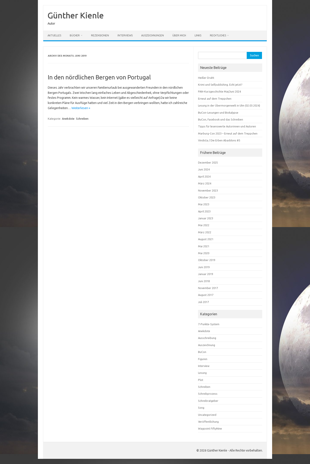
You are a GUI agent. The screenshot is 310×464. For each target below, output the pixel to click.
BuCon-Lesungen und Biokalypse (218, 112)
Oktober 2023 (206, 197)
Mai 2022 (203, 225)
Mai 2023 (203, 204)
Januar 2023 (205, 218)
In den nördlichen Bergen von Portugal (99, 77)
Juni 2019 (204, 267)
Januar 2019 (205, 273)
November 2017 (208, 287)
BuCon (202, 351)
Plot (200, 379)
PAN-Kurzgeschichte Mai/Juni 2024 (219, 91)
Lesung (202, 372)
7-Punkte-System (208, 324)
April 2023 (204, 211)
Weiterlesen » (80, 108)
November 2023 (208, 190)
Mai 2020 (203, 253)
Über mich (179, 35)
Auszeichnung (206, 344)
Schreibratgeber (208, 400)
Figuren (202, 358)
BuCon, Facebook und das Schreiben (220, 119)
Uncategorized (207, 414)
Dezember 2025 (208, 162)
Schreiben (82, 118)
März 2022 (204, 232)
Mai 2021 (203, 246)
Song (201, 407)
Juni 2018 (204, 281)
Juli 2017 (203, 301)
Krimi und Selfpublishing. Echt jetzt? (220, 84)
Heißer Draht (206, 77)
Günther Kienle (76, 15)
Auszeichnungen (152, 35)
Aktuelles (54, 35)
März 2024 (204, 183)
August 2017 (205, 294)
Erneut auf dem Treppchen (214, 98)
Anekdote (68, 118)
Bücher (75, 35)
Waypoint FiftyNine (210, 428)
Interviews (125, 35)
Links (198, 35)
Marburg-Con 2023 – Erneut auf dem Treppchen (227, 133)
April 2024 (204, 176)
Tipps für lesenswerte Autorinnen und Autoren (227, 126)
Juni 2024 (204, 169)
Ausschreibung (207, 337)
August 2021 (205, 239)
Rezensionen (100, 35)
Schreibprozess (207, 393)
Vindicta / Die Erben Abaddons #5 (219, 140)
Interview (203, 365)
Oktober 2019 (206, 259)
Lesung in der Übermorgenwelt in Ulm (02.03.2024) (229, 105)
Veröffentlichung (208, 421)
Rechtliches (218, 35)
